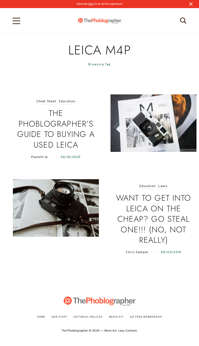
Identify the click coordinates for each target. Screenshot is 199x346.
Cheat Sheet (46, 102)
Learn (163, 186)
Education (67, 102)
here (90, 4)
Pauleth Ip (39, 157)
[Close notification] (191, 4)
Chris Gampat (137, 252)
